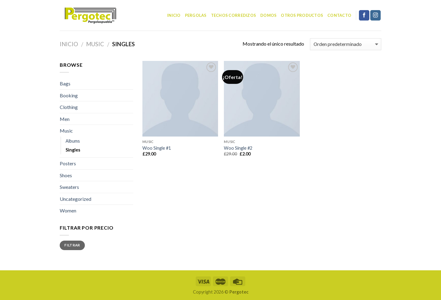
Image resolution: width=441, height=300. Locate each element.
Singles (73, 149)
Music (95, 44)
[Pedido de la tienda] (345, 44)
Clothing (69, 107)
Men (65, 119)
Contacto (339, 15)
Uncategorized (75, 199)
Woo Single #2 (238, 148)
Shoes (66, 175)
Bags (65, 83)
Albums (73, 141)
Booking (69, 95)
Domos (268, 15)
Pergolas (196, 15)
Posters (68, 163)
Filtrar (72, 245)
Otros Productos (302, 15)
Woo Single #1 (156, 148)
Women (68, 210)
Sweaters (69, 187)
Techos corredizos (233, 15)
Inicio (174, 15)
